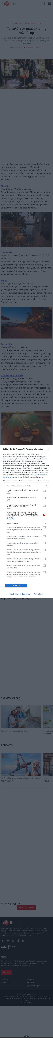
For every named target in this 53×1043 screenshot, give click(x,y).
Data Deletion (14, 594)
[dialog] (26, 521)
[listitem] (26, 486)
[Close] (49, 449)
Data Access (26, 594)
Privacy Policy (38, 594)
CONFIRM (16, 585)
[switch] (44, 491)
